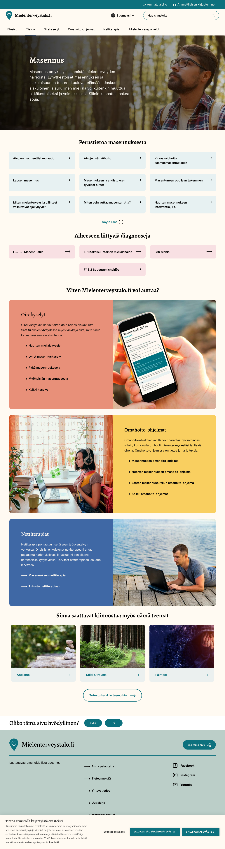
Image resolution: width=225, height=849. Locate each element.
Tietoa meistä (97, 778)
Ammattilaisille (155, 4)
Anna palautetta (99, 766)
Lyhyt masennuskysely (41, 356)
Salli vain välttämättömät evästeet (155, 831)
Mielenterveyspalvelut (144, 29)
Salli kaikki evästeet (201, 831)
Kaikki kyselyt (34, 390)
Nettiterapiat (111, 29)
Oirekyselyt (51, 29)
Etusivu (12, 29)
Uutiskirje (94, 803)
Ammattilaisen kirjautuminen (194, 4)
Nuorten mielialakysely (40, 345)
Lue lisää (54, 842)
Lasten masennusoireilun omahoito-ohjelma (159, 483)
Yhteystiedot (97, 790)
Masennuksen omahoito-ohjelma (151, 461)
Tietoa (30, 29)
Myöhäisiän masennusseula (44, 378)
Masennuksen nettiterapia (43, 575)
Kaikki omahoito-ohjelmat (146, 494)
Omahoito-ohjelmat (81, 29)
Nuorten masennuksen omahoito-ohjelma (157, 472)
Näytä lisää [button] (112, 222)
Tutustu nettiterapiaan (40, 586)
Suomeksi (122, 17)
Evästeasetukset (114, 831)
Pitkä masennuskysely (40, 367)
